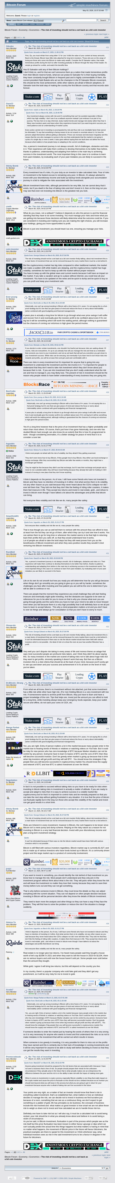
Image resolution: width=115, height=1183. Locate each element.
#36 (107, 810)
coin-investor (12, 249)
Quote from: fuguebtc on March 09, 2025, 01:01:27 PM (44, 522)
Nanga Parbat (12, 727)
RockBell (10, 552)
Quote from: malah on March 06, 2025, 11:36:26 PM (43, 110)
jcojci (8, 868)
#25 (107, 250)
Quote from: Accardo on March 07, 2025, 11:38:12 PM (43, 52)
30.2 (35, 20)
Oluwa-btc (11, 625)
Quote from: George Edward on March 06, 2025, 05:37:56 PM (46, 255)
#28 (107, 392)
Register (40, 24)
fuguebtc (10, 443)
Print (106, 37)
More (47, 24)
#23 (107, 167)
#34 (107, 729)
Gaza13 (9, 103)
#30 (107, 517)
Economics (34, 30)
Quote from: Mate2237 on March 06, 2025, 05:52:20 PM (44, 1063)
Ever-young (11, 297)
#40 (107, 1058)
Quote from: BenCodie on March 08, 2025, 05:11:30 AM (44, 303)
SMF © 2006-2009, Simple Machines (67, 1178)
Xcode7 (9, 989)
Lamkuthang (41, 994)
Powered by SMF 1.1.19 (43, 1178)
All (24, 37)
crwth (9, 206)
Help (19, 24)
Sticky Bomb (12, 166)
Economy (23, 30)
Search (25, 24)
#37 (107, 870)
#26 (107, 298)
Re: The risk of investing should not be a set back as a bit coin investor (62, 46)
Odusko (10, 46)
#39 (107, 992)
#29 (107, 445)
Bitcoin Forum (11, 30)
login (29, 16)
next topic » (104, 34)
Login (32, 24)
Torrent (40, 20)
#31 (107, 553)
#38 (107, 924)
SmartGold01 (12, 516)
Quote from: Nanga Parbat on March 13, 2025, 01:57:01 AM (45, 998)
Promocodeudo (13, 1057)
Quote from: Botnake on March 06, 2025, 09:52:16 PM (43, 345)
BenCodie (11, 391)
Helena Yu (11, 922)
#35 (107, 781)
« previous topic (91, 34)
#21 (107, 47)
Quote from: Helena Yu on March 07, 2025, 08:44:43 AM (44, 450)
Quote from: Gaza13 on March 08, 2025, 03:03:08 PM (43, 558)
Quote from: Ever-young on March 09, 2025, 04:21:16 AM (45, 397)
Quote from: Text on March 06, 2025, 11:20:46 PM (44, 113)
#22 (107, 105)
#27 (107, 340)
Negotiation (11, 780)
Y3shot (9, 339)
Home (12, 24)
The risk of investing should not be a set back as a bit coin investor (73, 30)
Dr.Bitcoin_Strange (15, 683)
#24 (107, 208)
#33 (107, 684)
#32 (107, 627)
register (37, 16)
